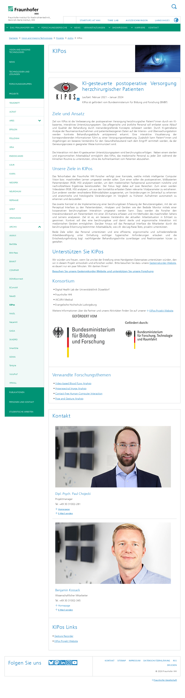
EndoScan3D (16, 156)
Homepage (64, 509)
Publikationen (16, 392)
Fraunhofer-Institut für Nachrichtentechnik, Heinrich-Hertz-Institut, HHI (29, 18)
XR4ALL (12, 383)
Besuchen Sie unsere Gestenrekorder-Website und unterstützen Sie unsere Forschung (103, 271)
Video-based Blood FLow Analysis (73, 383)
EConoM (13, 287)
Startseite (13, 38)
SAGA (12, 331)
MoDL (12, 313)
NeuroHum (15, 191)
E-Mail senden (65, 513)
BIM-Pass (13, 253)
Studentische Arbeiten (21, 411)
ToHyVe (12, 365)
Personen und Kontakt (21, 402)
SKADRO (13, 339)
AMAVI (12, 235)
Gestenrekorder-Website (162, 263)
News (12, 62)
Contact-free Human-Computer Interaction (78, 393)
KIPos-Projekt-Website (161, 310)
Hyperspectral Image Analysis (70, 388)
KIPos (12, 305)
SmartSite (13, 348)
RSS (175, 661)
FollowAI (14, 138)
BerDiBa (13, 244)
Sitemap (121, 661)
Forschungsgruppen (20, 84)
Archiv (70, 38)
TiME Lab (113, 20)
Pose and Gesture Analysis (69, 398)
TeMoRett (14, 103)
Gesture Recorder (63, 636)
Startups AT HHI (90, 20)
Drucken (172, 665)
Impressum (134, 661)
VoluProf (13, 374)
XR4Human (15, 218)
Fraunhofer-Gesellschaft (165, 680)
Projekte (60, 38)
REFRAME (13, 200)
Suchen (174, 7)
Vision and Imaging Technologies (36, 38)
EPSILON (13, 129)
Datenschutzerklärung (156, 661)
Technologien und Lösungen (19, 72)
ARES (11, 120)
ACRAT (12, 112)
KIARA (12, 173)
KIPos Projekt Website (66, 641)
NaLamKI (13, 322)
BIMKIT (12, 261)
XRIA (11, 147)
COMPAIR (14, 270)
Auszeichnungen (137, 20)
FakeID (12, 296)
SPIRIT (12, 209)
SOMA (12, 357)
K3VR (11, 165)
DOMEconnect (16, 279)
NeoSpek (13, 182)
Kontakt (109, 661)
